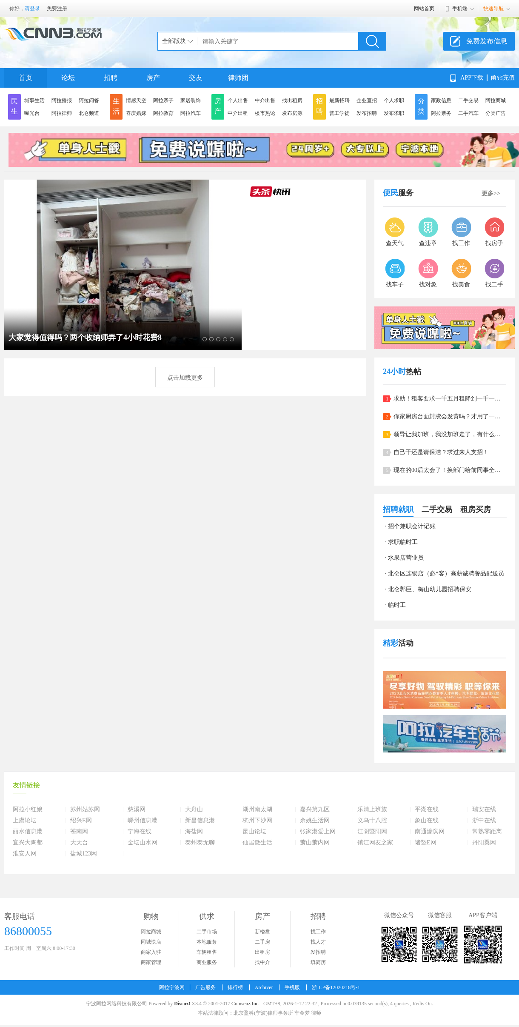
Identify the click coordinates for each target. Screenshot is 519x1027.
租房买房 (475, 509)
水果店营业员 (406, 558)
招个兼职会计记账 (412, 526)
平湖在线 (427, 809)
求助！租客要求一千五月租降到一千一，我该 (450, 398)
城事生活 (34, 100)
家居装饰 (190, 100)
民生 (14, 106)
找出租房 (292, 100)
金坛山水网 (142, 842)
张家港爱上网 (318, 831)
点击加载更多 (185, 378)
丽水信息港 (28, 831)
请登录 (32, 8)
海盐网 (194, 831)
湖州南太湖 (257, 809)
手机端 (460, 8)
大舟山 (194, 809)
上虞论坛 (25, 820)
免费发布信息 (486, 41)
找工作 (318, 932)
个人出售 (238, 100)
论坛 (68, 77)
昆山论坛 (254, 831)
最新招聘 (339, 100)
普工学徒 (339, 113)
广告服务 (205, 987)
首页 (25, 77)
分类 (421, 106)
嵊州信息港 (142, 820)
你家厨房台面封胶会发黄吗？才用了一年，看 (450, 416)
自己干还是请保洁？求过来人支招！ (441, 452)
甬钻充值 (503, 77)
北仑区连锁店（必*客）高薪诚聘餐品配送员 (446, 573)
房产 (153, 77)
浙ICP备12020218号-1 (336, 987)
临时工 (397, 605)
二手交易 (468, 100)
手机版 (292, 987)
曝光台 (32, 113)
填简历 (318, 962)
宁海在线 (139, 831)
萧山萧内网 (315, 842)
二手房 (262, 942)
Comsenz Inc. (245, 1004)
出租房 (262, 952)
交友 (195, 77)
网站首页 (424, 8)
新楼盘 (262, 932)
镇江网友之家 (375, 842)
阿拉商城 (495, 100)
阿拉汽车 (190, 113)
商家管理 (151, 962)
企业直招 (366, 100)
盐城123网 (83, 853)
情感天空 (136, 100)
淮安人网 (25, 853)
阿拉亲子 (163, 100)
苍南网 (79, 831)
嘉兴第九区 (315, 809)
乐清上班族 (372, 809)
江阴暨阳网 (372, 831)
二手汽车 (468, 113)
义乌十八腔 (372, 820)
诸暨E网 (425, 842)
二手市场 (207, 932)
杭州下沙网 (257, 820)
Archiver (264, 987)
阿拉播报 (61, 100)
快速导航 (493, 8)
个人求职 (394, 100)
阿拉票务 (441, 113)
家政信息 (441, 100)
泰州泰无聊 (200, 842)
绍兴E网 (81, 820)
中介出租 (238, 113)
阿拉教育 (163, 113)
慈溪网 (136, 809)
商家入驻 (151, 952)
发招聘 (318, 952)
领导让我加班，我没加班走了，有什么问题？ (450, 434)
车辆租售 (207, 952)
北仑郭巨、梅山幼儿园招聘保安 (429, 589)
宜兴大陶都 (28, 842)
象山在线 (427, 820)
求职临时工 (403, 542)
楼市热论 (265, 113)
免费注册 (57, 8)
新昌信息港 (200, 820)
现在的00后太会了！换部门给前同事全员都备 (450, 470)
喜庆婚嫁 (136, 113)
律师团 (238, 77)
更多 (491, 193)
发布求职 (394, 113)
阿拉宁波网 (172, 987)
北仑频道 (89, 113)
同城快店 (151, 942)
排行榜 (235, 987)
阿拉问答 (89, 100)
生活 (116, 106)
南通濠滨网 (430, 831)
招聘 (110, 77)
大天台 (79, 842)
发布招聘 (366, 113)
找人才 (318, 942)
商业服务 (207, 962)
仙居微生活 (257, 842)
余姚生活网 (315, 820)
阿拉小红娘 (28, 809)
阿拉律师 (61, 113)
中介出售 (265, 100)
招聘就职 (398, 509)
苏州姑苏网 (85, 809)
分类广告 (495, 113)
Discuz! (182, 1004)
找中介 (262, 962)
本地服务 (207, 942)
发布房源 (292, 113)
